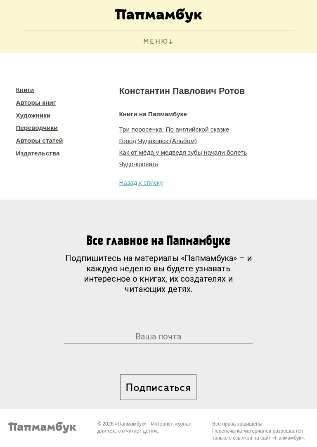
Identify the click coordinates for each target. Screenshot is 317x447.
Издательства (37, 153)
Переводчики (36, 127)
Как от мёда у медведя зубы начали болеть (183, 152)
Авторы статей (39, 140)
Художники (33, 115)
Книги (25, 89)
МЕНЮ (155, 42)
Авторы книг (36, 102)
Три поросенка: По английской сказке (174, 129)
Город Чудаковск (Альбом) (158, 140)
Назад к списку (141, 182)
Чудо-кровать (138, 163)
